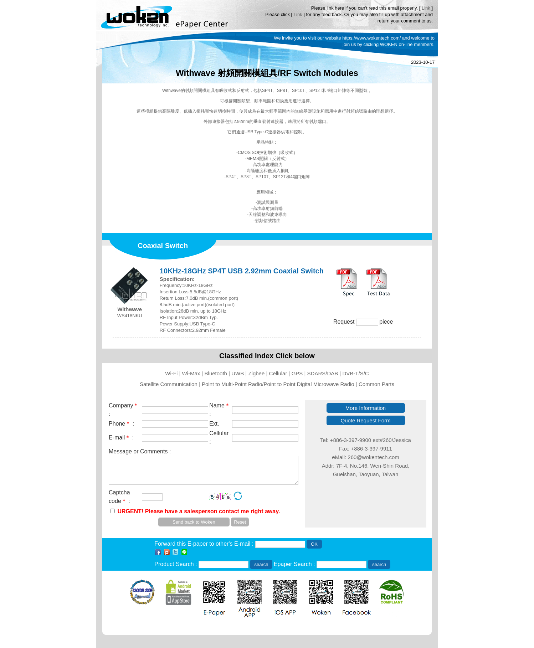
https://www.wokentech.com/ (371, 38)
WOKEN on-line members (406, 44)
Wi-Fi (171, 373)
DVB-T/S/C (356, 373)
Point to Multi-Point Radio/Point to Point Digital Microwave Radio (278, 384)
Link (426, 8)
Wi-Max (191, 373)
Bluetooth (216, 373)
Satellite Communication (168, 384)
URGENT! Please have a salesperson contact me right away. (198, 511)
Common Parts (376, 384)
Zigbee (256, 373)
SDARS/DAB (322, 373)
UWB (237, 373)
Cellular (278, 373)
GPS (297, 373)
